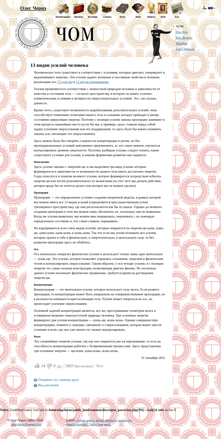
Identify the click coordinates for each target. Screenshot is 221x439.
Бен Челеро (184, 37)
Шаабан (181, 43)
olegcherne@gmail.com (26, 424)
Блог (177, 16)
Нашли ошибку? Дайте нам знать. (89, 424)
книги (90, 420)
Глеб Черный (185, 49)
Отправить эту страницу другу (58, 379)
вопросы (111, 420)
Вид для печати (48, 385)
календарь (125, 420)
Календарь (92, 16)
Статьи (107, 16)
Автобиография (62, 16)
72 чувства (65, 82)
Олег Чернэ (33, 8)
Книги (122, 16)
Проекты (78, 16)
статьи (80, 420)
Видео (138, 16)
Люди (163, 16)
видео (100, 420)
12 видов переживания (92, 82)
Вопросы (151, 16)
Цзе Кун (182, 32)
